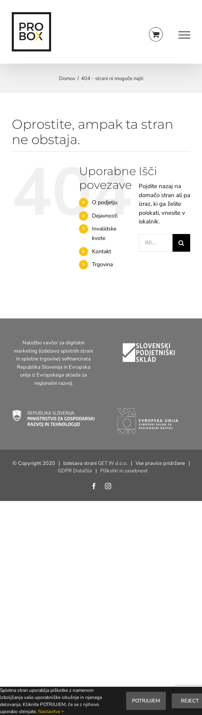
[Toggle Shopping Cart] (156, 34)
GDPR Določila (75, 470)
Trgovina (102, 264)
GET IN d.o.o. (112, 463)
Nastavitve (51, 711)
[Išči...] (156, 243)
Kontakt (101, 251)
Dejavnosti (105, 215)
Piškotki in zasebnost (124, 470)
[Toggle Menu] (184, 34)
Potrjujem (146, 700)
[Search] (181, 243)
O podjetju (105, 202)
